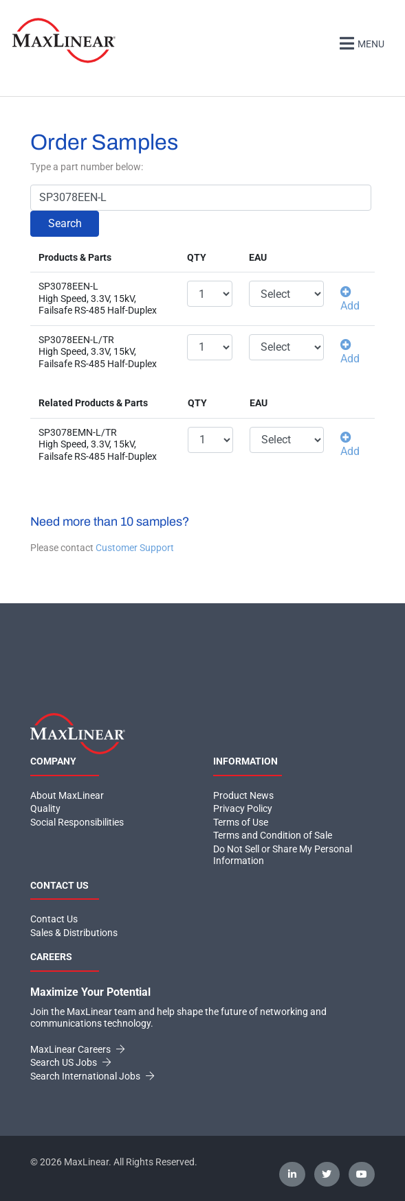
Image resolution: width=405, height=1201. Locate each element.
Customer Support (135, 547)
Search (65, 223)
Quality (45, 808)
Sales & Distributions (74, 932)
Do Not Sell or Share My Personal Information (282, 855)
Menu (360, 42)
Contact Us (54, 918)
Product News (243, 795)
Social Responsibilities (77, 822)
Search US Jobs (70, 1062)
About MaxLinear (67, 795)
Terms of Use (240, 822)
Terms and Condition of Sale (272, 835)
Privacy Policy (242, 808)
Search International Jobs (92, 1076)
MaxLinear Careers (77, 1049)
